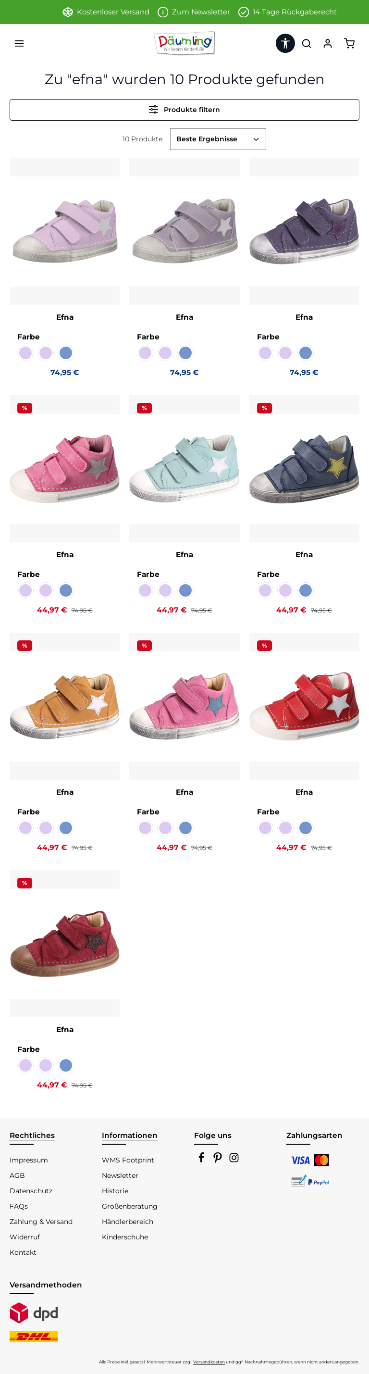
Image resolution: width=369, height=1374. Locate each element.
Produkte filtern (184, 109)
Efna (65, 317)
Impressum (29, 1160)
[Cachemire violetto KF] (25, 353)
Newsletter (120, 1175)
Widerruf (25, 1237)
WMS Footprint (128, 1160)
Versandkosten (209, 1361)
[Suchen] (306, 43)
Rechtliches (32, 1135)
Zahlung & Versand (41, 1221)
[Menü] (19, 43)
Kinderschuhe (125, 1237)
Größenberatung (130, 1206)
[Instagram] (234, 1160)
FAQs (19, 1206)
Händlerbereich (127, 1221)
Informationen (130, 1135)
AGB (17, 1175)
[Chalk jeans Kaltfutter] (66, 353)
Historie (115, 1191)
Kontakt (23, 1252)
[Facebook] (202, 1160)
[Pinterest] (218, 1160)
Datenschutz (31, 1191)
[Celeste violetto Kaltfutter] (45, 353)
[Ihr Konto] (327, 43)
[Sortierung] (218, 139)
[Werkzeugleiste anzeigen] (285, 43)
